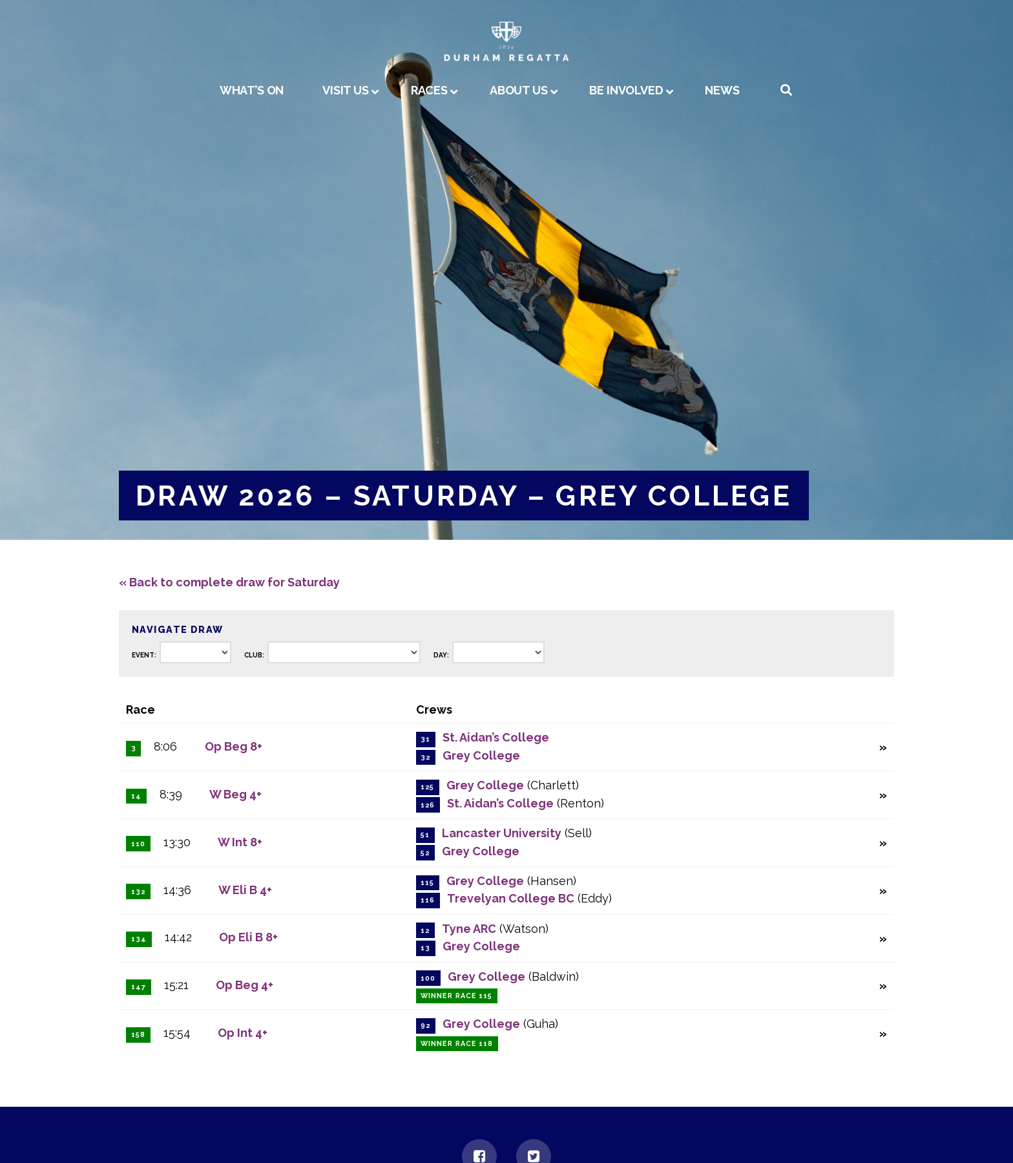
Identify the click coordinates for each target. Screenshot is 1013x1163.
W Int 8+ (240, 842)
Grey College (481, 755)
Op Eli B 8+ (248, 937)
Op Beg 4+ (244, 985)
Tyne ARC (469, 928)
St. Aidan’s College (496, 737)
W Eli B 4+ (245, 890)
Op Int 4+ (242, 1033)
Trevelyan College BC (510, 898)
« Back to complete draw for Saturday (229, 582)
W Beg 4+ (235, 794)
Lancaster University (501, 833)
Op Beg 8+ (233, 746)
